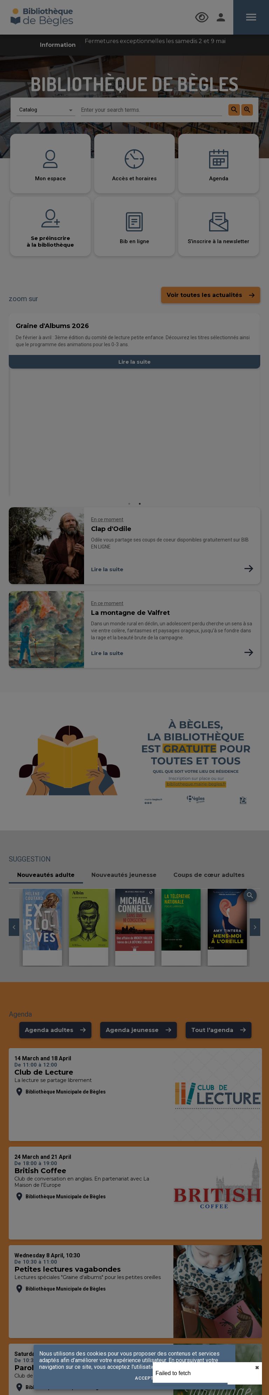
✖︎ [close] (257, 1368)
